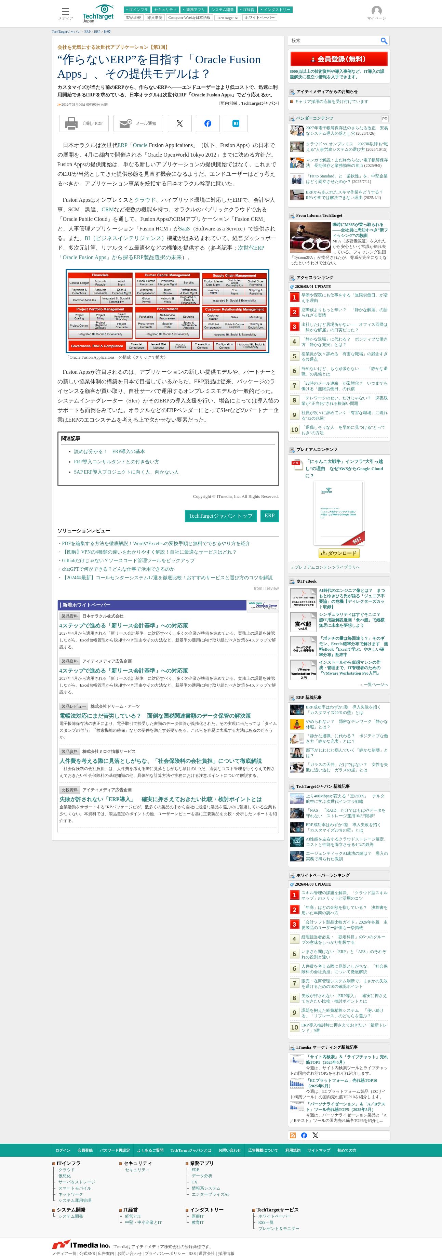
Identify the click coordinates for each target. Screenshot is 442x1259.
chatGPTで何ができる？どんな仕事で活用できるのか (118, 569)
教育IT (198, 1222)
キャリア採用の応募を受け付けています (332, 101)
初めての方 (346, 1150)
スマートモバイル (74, 1188)
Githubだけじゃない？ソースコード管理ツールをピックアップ (128, 560)
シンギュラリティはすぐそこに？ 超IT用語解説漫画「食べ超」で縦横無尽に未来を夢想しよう (352, 620)
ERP (123, 145)
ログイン (62, 1150)
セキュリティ (137, 1169)
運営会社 (207, 1253)
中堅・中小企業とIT (143, 1222)
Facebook (304, 1135)
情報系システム (206, 1188)
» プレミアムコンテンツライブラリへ (326, 567)
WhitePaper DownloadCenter (262, 606)
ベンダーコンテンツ (314, 118)
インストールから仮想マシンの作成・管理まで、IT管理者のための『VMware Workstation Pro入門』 (350, 668)
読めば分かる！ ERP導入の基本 (109, 451)
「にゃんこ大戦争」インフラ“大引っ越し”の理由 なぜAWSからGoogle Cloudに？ (344, 468)
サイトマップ (319, 1150)
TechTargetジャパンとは (191, 1150)
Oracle (140, 145)
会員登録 (85, 1150)
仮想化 (64, 1176)
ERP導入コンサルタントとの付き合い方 (117, 461)
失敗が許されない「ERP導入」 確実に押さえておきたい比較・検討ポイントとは (160, 799)
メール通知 (146, 123)
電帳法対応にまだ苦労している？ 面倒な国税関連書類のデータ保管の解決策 (155, 716)
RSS (293, 1135)
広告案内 (106, 1253)
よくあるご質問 (150, 1150)
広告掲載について (263, 1150)
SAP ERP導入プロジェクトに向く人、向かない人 (126, 472)
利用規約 (292, 1150)
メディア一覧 (64, 1253)
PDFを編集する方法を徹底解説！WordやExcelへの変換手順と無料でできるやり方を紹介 (156, 543)
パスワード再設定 (115, 1150)
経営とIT (133, 1216)
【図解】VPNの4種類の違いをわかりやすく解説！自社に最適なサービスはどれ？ (149, 552)
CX (195, 1182)
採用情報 (226, 1253)
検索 (384, 40)
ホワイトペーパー (274, 1216)
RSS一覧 (266, 1222)
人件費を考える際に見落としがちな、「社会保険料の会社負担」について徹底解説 (160, 761)
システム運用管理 (74, 1200)
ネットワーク (70, 1194)
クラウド (145, 200)
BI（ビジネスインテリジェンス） (126, 238)
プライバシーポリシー (165, 1253)
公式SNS (87, 1253)
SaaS (184, 228)
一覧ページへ (376, 684)
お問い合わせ (229, 1150)
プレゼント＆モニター (278, 1228)
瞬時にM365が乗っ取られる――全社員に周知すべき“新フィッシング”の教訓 (360, 230)
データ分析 (202, 1176)
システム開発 (70, 1216)
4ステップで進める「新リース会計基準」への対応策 (123, 625)
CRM (108, 209)
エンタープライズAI (210, 1194)
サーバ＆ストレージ (76, 1182)
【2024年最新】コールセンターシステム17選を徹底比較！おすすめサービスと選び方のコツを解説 (167, 577)
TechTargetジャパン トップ (221, 516)
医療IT (198, 1216)
